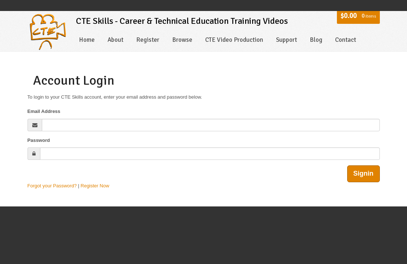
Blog (316, 40)
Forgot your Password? (52, 185)
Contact (345, 40)
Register (147, 40)
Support (286, 40)
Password (39, 140)
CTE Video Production (234, 40)
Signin (363, 173)
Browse (182, 40)
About (115, 40)
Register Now (95, 185)
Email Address (44, 111)
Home (87, 40)
